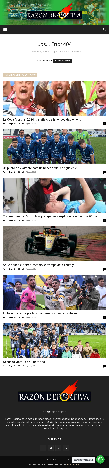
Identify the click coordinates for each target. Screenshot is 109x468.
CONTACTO (67, 459)
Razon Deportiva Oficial (13, 123)
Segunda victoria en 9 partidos (24, 362)
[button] (5, 29)
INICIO (39, 459)
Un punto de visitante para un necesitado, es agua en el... (41, 168)
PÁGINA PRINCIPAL (62, 61)
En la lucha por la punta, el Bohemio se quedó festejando (41, 313)
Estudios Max (73, 464)
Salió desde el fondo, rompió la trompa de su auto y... (39, 265)
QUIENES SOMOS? (52, 459)
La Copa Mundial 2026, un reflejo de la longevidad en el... (42, 119)
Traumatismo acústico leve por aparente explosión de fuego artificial (50, 216)
